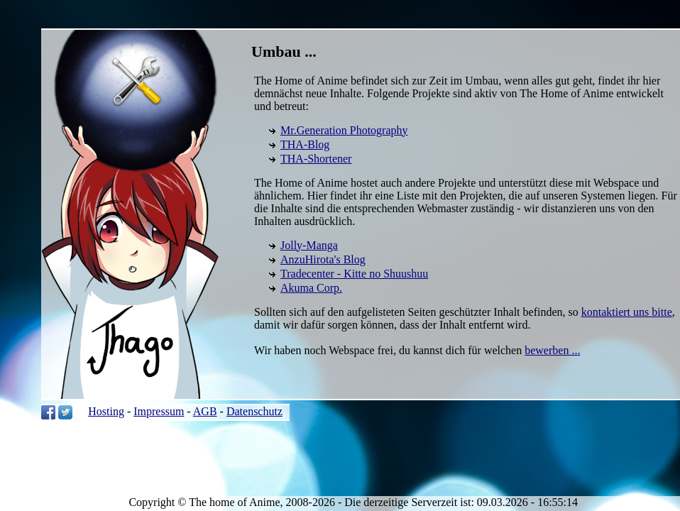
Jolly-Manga (309, 245)
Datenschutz (254, 411)
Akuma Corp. (311, 288)
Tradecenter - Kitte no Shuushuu (354, 274)
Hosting (106, 411)
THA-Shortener (315, 159)
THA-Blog (304, 144)
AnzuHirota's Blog (323, 259)
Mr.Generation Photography (344, 130)
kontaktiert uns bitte (626, 312)
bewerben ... (552, 350)
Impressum (158, 411)
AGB (205, 411)
